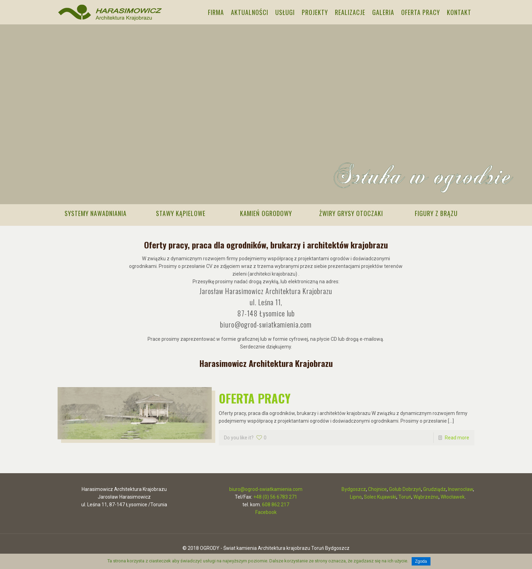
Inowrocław (460, 488)
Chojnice (377, 488)
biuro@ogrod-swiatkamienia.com (266, 323)
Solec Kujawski (380, 496)
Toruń (404, 496)
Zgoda (421, 561)
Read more (457, 436)
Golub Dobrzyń (405, 488)
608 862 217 (275, 503)
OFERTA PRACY (255, 397)
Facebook (266, 511)
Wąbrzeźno (426, 496)
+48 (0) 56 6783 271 (275, 496)
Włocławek (453, 496)
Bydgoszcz (354, 488)
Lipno (356, 496)
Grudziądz (434, 488)
